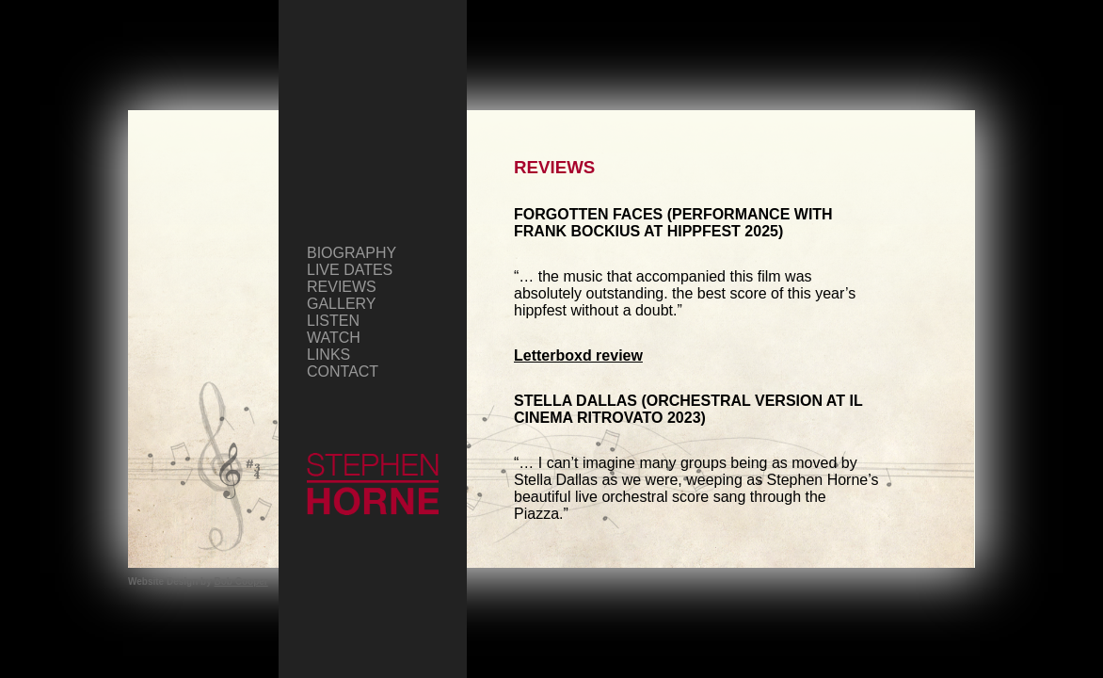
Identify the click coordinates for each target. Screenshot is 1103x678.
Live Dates (349, 270)
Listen (333, 321)
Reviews (341, 287)
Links (328, 355)
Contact (342, 371)
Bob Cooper (241, 581)
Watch (333, 338)
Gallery (341, 304)
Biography (351, 253)
